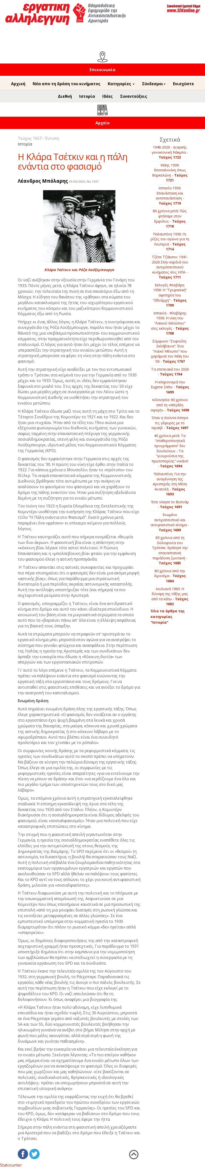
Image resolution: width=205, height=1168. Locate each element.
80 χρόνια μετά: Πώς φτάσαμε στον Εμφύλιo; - (170, 218)
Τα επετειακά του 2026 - (170, 372)
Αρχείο (102, 123)
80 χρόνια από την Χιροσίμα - (170, 575)
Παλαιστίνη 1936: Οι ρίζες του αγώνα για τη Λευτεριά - (170, 242)
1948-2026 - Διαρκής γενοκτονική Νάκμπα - (170, 152)
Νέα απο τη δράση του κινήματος (66, 83)
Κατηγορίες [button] (121, 83)
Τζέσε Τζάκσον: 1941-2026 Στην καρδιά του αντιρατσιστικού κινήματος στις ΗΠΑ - (170, 267)
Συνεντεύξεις (133, 96)
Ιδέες (107, 96)
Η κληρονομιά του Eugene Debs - (170, 387)
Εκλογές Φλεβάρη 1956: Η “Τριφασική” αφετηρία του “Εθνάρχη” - (170, 295)
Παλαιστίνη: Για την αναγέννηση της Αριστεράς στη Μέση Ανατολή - (170, 483)
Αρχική (18, 83)
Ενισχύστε (183, 83)
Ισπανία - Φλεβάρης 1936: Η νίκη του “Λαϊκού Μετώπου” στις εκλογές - (170, 323)
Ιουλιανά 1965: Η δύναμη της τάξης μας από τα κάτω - (169, 596)
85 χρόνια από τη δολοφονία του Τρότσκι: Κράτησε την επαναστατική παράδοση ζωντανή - (170, 550)
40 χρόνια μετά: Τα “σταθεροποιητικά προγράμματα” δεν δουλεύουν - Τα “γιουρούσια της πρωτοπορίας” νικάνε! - (170, 450)
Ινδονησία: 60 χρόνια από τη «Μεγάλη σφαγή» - (170, 404)
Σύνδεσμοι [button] (154, 83)
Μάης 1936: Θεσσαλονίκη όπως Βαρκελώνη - (170, 173)
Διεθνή (65, 96)
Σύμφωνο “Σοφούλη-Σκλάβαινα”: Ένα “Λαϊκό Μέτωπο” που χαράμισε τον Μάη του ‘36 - (170, 351)
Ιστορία (87, 96)
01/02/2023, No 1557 (84, 181)
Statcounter (11, 1165)
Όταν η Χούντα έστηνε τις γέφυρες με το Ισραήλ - (169, 422)
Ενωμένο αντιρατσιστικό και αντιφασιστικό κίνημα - (170, 522)
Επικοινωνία (102, 69)
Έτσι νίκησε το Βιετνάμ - (170, 504)
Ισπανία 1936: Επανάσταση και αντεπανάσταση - (170, 196)
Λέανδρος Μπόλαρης (43, 181)
